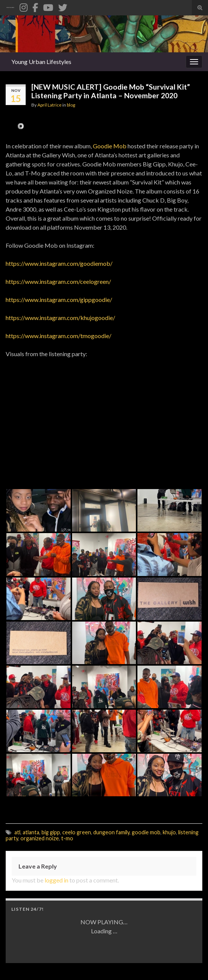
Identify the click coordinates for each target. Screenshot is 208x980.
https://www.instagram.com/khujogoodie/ (60, 317)
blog (71, 105)
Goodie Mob (109, 145)
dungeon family (111, 832)
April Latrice (49, 105)
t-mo (67, 838)
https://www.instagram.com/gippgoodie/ (59, 299)
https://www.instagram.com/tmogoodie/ (58, 335)
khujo (169, 832)
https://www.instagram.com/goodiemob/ (59, 263)
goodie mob (146, 832)
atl (17, 832)
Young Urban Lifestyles (41, 61)
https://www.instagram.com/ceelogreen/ (58, 281)
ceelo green (76, 832)
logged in (56, 880)
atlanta (31, 832)
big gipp (51, 832)
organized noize (39, 838)
